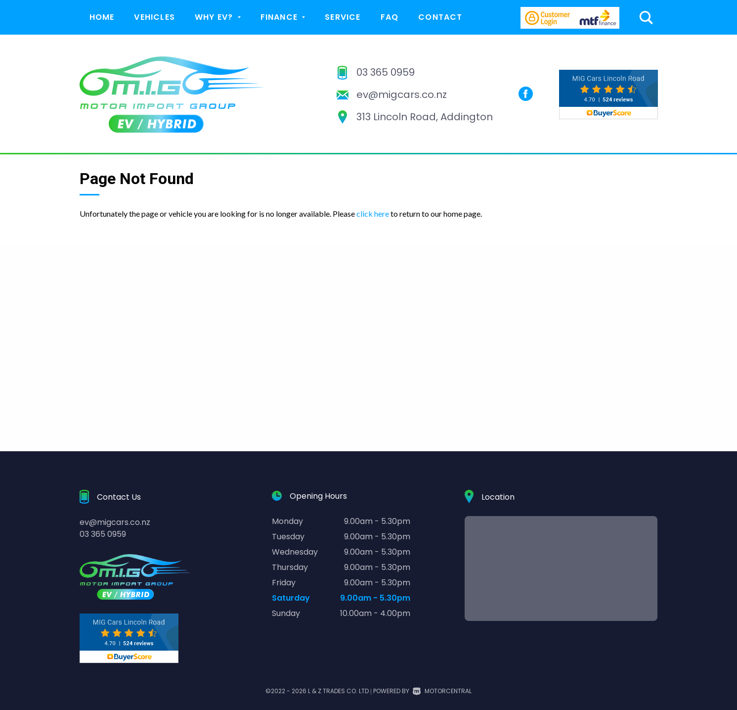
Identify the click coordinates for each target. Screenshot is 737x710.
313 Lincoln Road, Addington (424, 117)
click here (372, 213)
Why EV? (218, 17)
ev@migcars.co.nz (401, 94)
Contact (440, 17)
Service (342, 17)
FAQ (390, 17)
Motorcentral (442, 691)
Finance (282, 17)
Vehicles (154, 17)
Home (102, 17)
